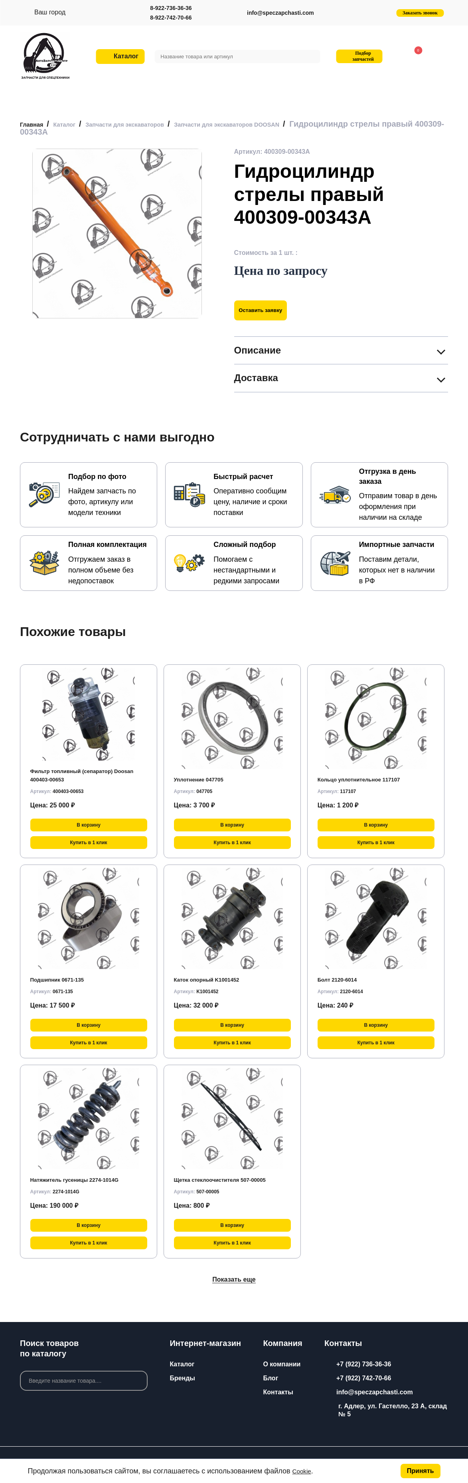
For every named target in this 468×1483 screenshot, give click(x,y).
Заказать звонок (420, 13)
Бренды (182, 1378)
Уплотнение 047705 (204, 779)
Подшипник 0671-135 (63, 979)
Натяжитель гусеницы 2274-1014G (84, 1179)
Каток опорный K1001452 (213, 979)
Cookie (303, 1471)
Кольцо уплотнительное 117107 (368, 779)
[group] (117, 233)
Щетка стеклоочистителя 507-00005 (230, 1179)
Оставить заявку (267, 310)
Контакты (278, 1392)
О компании (281, 1364)
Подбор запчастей (358, 56)
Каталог (182, 1364)
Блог (270, 1378)
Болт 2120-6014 (341, 979)
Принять (420, 1470)
